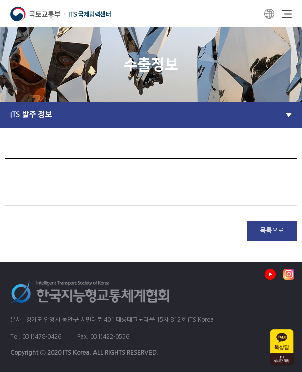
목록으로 (272, 230)
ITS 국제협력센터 (60, 14)
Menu (287, 14)
